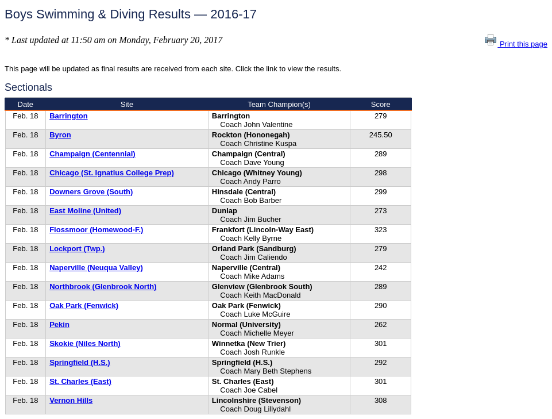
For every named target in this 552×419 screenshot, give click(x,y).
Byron (60, 134)
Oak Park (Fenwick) (83, 305)
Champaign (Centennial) (92, 153)
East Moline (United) (85, 210)
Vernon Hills (70, 400)
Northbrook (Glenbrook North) (102, 286)
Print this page (515, 44)
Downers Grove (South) (91, 191)
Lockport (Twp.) (77, 248)
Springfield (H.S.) (79, 362)
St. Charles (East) (80, 381)
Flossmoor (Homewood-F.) (96, 229)
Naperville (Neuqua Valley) (96, 267)
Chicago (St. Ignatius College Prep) (111, 172)
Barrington (68, 116)
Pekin (59, 324)
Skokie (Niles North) (85, 343)
